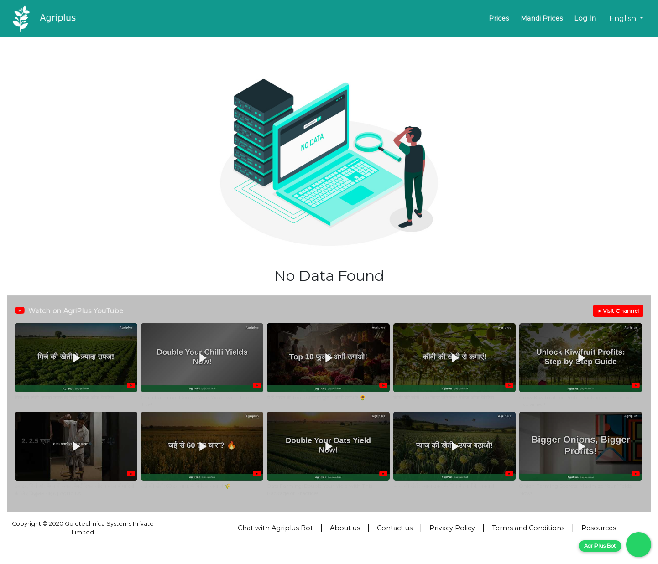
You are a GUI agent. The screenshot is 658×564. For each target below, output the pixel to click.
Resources (598, 528)
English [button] (623, 18)
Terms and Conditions (528, 528)
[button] (76, 365)
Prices (499, 18)
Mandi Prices (542, 18)
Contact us (395, 528)
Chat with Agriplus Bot (275, 528)
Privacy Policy (452, 528)
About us (345, 528)
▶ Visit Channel (618, 310)
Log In (585, 18)
